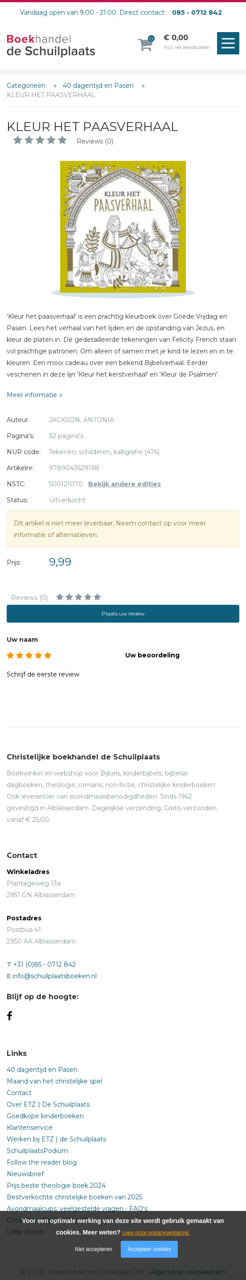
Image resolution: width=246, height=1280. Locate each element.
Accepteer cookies (149, 1249)
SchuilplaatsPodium (37, 1151)
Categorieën (27, 86)
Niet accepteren (93, 1249)
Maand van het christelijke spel (54, 1081)
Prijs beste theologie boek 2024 (56, 1186)
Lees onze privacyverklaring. (156, 1233)
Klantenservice (30, 1128)
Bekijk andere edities (124, 484)
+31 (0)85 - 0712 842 (44, 964)
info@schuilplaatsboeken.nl (54, 976)
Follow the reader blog (42, 1162)
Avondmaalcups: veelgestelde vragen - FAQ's (77, 1209)
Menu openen (230, 43)
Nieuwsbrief (25, 1174)
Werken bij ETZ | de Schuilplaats (56, 1139)
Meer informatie (32, 395)
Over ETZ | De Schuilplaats (48, 1104)
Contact (19, 1093)
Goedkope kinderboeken (45, 1116)
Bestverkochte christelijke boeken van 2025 (74, 1197)
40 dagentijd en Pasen (99, 86)
